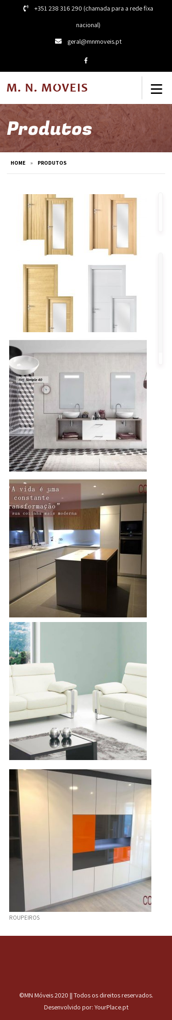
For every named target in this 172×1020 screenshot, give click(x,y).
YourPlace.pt (111, 1007)
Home (18, 162)
